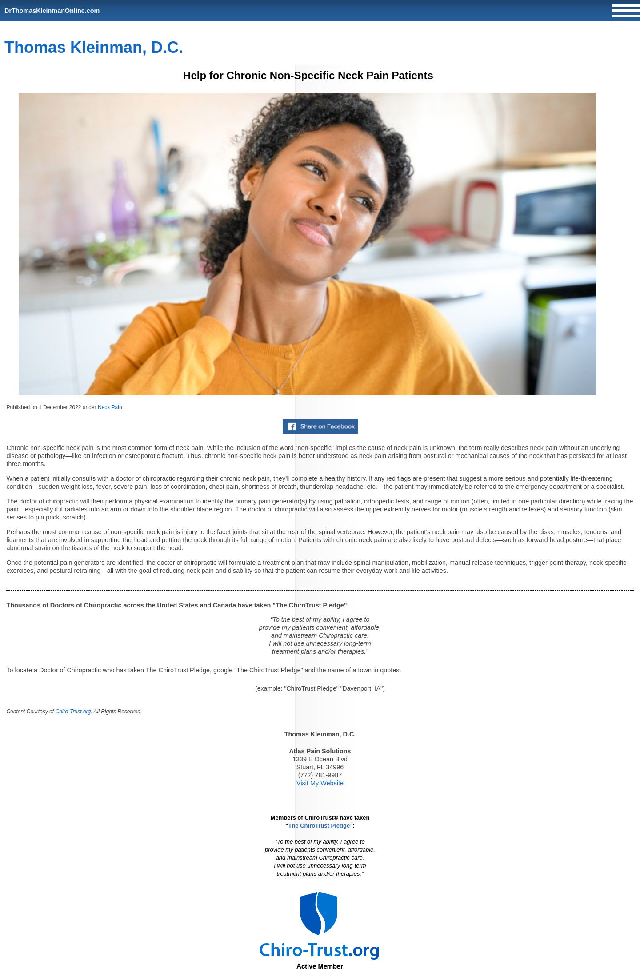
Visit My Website (320, 783)
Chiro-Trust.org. (73, 711)
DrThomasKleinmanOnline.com (52, 10)
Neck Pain (110, 407)
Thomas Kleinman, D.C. (93, 47)
